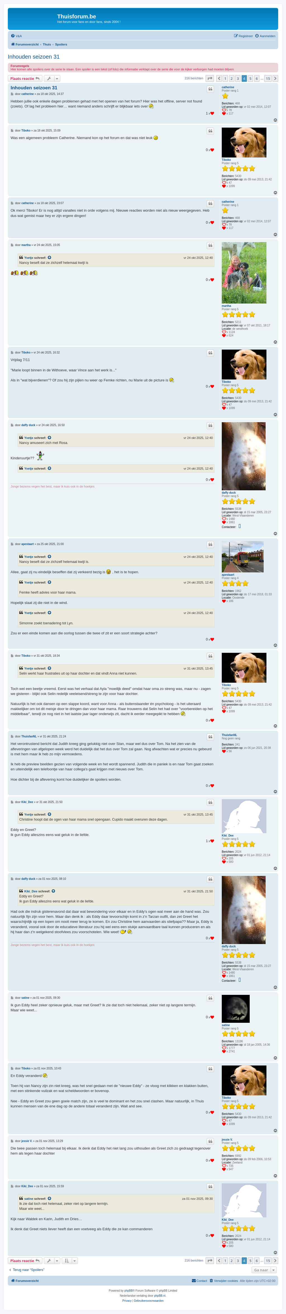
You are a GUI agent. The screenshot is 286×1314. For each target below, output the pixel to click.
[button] (210, 78)
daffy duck (229, 492)
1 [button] (225, 78)
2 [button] (232, 78)
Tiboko (226, 159)
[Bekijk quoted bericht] (49, 257)
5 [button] (250, 78)
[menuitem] (16, 36)
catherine (228, 87)
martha (226, 305)
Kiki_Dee (227, 835)
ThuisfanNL (229, 735)
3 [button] (238, 78)
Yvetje (28, 257)
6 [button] (257, 78)
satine (226, 1025)
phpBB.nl (160, 1295)
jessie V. (227, 1139)
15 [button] (268, 78)
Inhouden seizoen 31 (34, 57)
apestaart (228, 574)
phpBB (128, 1290)
